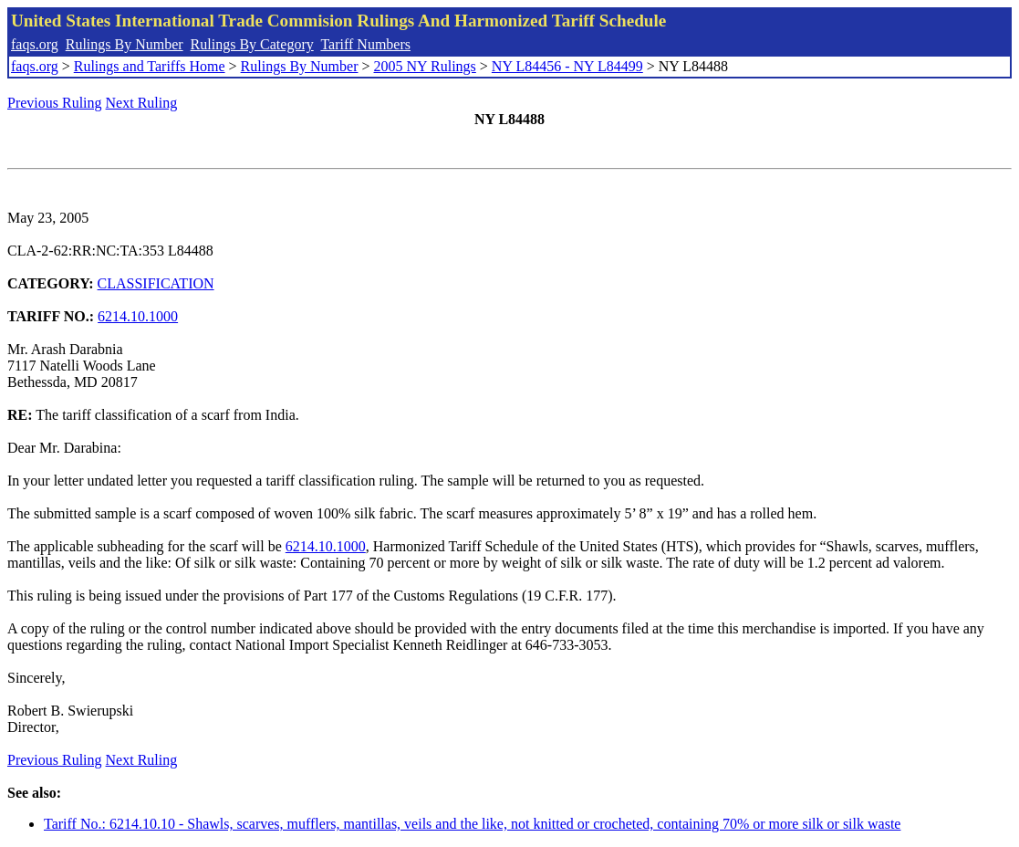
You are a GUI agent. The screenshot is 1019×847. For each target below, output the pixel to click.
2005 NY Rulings (425, 66)
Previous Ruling (54, 102)
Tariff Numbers (365, 44)
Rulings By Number (124, 44)
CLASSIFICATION (156, 283)
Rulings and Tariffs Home (149, 66)
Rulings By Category (252, 44)
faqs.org (34, 44)
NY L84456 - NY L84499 (567, 66)
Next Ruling (142, 102)
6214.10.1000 (138, 316)
